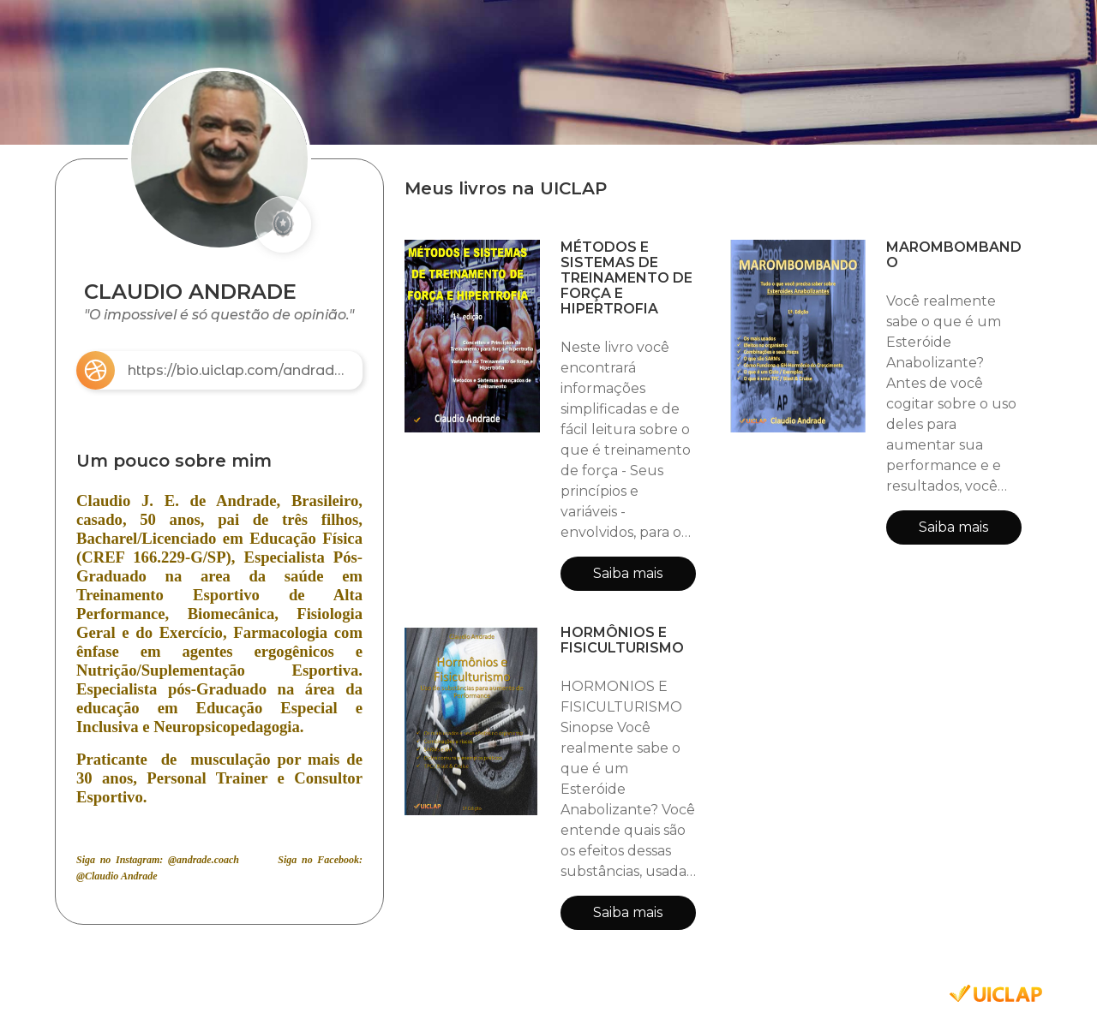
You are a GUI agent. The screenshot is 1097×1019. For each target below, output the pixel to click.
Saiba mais (627, 573)
